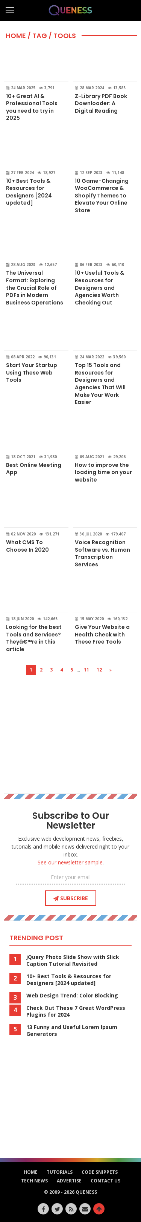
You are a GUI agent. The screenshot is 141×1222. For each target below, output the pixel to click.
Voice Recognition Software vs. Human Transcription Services (102, 553)
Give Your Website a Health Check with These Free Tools (102, 634)
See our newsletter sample (70, 862)
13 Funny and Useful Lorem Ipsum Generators (71, 1030)
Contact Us (105, 1181)
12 (99, 670)
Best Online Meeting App (33, 468)
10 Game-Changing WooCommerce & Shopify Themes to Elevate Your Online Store (102, 195)
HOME (16, 35)
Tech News (34, 1181)
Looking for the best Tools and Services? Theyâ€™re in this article (34, 638)
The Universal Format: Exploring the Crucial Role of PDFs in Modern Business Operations (34, 287)
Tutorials (60, 1172)
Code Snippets (100, 1172)
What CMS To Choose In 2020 (27, 546)
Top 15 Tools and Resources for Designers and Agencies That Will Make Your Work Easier (100, 383)
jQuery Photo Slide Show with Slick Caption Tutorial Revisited (72, 960)
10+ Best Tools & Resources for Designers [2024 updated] (29, 192)
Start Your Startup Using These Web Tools (31, 372)
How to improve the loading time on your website (103, 472)
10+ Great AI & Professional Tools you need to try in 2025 (32, 107)
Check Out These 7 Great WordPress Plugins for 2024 (75, 1011)
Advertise (69, 1181)
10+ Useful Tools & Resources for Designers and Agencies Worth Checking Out (99, 287)
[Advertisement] (71, 727)
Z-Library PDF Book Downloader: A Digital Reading (101, 103)
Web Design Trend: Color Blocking (72, 995)
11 (86, 670)
